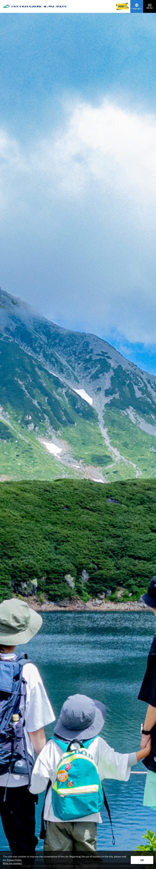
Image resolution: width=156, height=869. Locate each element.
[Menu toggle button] (149, 6)
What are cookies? (12, 863)
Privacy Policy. (14, 859)
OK (142, 860)
